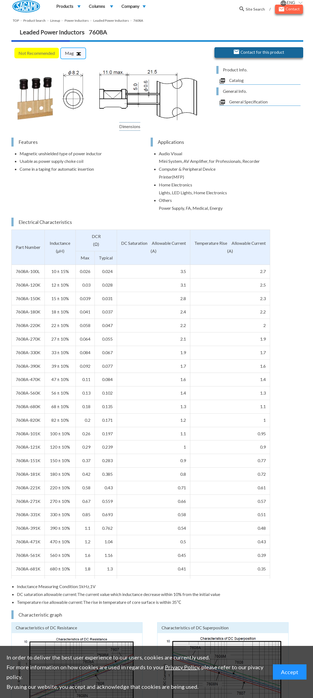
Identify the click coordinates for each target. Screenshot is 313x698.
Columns (97, 7)
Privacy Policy (182, 667)
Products (64, 7)
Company (130, 7)
